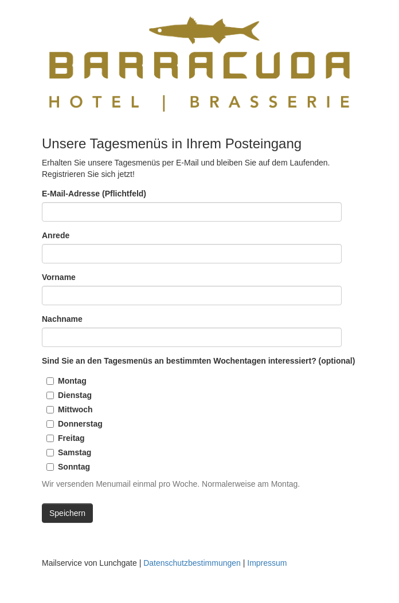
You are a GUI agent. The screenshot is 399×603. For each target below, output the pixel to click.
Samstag (74, 452)
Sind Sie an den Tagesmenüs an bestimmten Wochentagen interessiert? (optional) (198, 360)
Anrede (55, 235)
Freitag (71, 438)
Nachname (62, 319)
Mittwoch (75, 409)
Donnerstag (80, 423)
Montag (72, 380)
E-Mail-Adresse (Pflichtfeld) (94, 193)
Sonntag (74, 466)
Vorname (59, 277)
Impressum (267, 562)
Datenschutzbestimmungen (192, 562)
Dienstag (75, 395)
